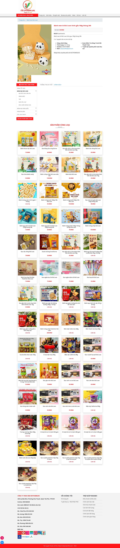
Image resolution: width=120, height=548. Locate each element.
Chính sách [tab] (57, 85)
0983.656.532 (29, 523)
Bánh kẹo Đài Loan (22, 91)
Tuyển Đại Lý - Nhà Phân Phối (69, 502)
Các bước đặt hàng (88, 511)
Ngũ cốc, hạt (22, 102)
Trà (20, 99)
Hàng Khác (22, 96)
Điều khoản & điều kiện (89, 499)
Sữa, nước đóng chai (25, 105)
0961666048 (26, 502)
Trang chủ (42, 15)
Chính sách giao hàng (89, 516)
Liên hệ (84, 15)
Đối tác (79, 15)
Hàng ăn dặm (21, 111)
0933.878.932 (26, 517)
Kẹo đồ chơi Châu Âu (25, 93)
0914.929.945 (30, 511)
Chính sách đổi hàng (89, 514)
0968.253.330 (28, 514)
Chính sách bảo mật (88, 502)
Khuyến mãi (56, 15)
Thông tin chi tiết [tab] (46, 85)
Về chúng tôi (64, 499)
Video (73, 15)
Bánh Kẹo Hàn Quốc (23, 108)
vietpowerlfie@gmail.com (66, 48)
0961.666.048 (27, 526)
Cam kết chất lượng (88, 508)
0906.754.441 (27, 520)
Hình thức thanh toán (89, 505)
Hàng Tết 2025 (21, 88)
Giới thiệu (49, 15)
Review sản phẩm (66, 15)
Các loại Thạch (21, 114)
